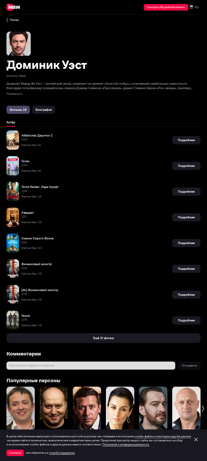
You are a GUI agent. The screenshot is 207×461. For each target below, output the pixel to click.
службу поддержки (62, 452)
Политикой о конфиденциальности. (126, 444)
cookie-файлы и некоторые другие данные (163, 436)
